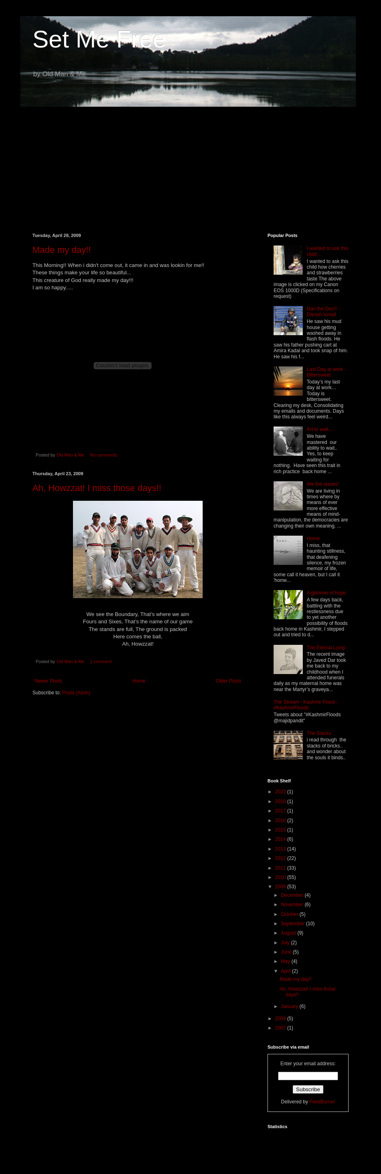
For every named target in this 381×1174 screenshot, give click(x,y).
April (286, 971)
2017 (281, 811)
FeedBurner (322, 1102)
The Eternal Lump (326, 648)
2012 (281, 858)
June (287, 952)
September (293, 923)
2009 (281, 887)
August (289, 933)
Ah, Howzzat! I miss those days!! (96, 488)
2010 (281, 877)
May (286, 961)
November (293, 904)
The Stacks (319, 733)
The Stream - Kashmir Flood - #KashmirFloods (306, 705)
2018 (281, 801)
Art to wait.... (320, 429)
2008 (281, 1018)
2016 (281, 820)
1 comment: (102, 661)
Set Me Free (99, 39)
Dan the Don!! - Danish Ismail (323, 311)
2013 (281, 849)
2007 (281, 1028)
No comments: (105, 454)
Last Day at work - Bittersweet (326, 372)
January (290, 1006)
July (286, 943)
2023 (281, 792)
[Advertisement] (190, 164)
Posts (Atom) (76, 693)
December (293, 895)
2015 (281, 830)
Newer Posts (48, 681)
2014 (281, 839)
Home (139, 681)
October (290, 914)
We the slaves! (322, 484)
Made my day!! (61, 250)
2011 (281, 868)
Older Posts (228, 681)
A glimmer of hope (326, 593)
